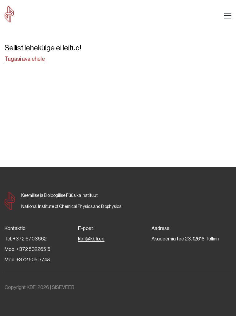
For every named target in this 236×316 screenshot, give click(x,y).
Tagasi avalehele (25, 59)
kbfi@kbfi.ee (91, 239)
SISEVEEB (63, 287)
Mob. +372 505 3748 (27, 260)
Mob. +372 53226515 (27, 249)
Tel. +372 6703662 (26, 239)
